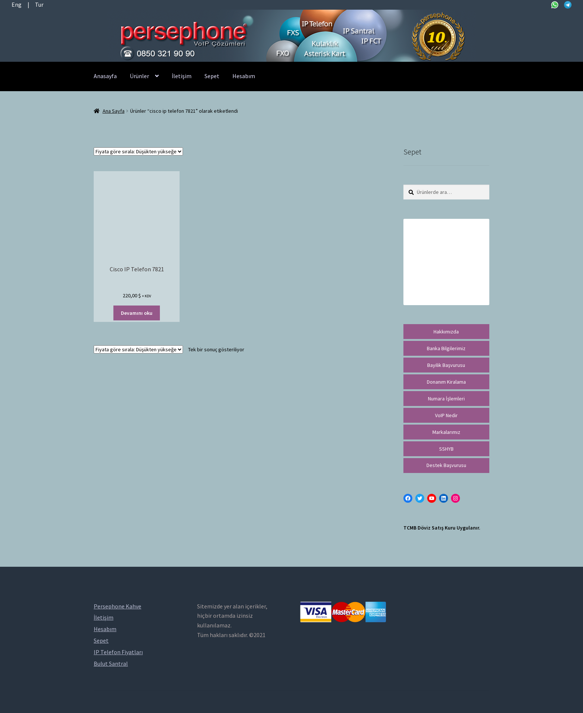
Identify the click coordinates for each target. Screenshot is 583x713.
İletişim (181, 76)
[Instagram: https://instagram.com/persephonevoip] (455, 498)
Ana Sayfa (114, 111)
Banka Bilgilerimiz (446, 348)
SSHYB (446, 448)
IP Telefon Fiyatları (118, 652)
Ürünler (139, 76)
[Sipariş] (138, 151)
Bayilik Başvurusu (446, 365)
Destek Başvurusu (446, 465)
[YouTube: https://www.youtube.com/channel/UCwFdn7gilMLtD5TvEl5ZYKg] (431, 498)
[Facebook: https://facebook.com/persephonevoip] (407, 498)
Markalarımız (446, 432)
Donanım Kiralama (446, 381)
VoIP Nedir (446, 415)
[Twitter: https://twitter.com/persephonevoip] (419, 498)
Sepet (211, 76)
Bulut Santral (111, 663)
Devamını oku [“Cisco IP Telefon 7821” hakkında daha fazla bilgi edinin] (136, 313)
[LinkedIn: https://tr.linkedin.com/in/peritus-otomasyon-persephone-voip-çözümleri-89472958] (443, 498)
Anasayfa (105, 76)
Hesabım (243, 76)
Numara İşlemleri (446, 398)
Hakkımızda (446, 331)
